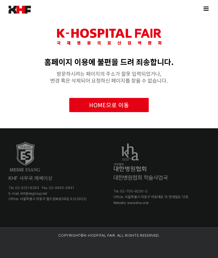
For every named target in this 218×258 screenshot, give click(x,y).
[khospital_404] (109, 21)
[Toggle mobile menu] (206, 9)
